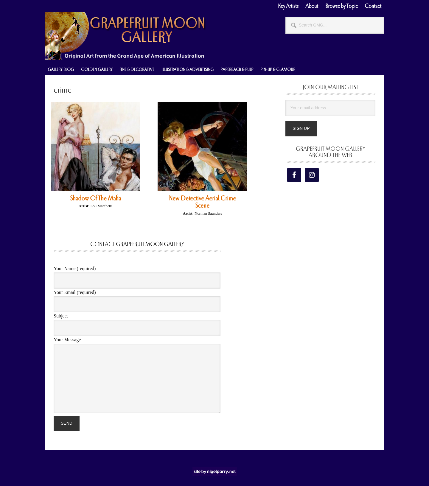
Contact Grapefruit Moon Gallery (137, 244)
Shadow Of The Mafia (95, 198)
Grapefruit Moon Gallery (125, 36)
